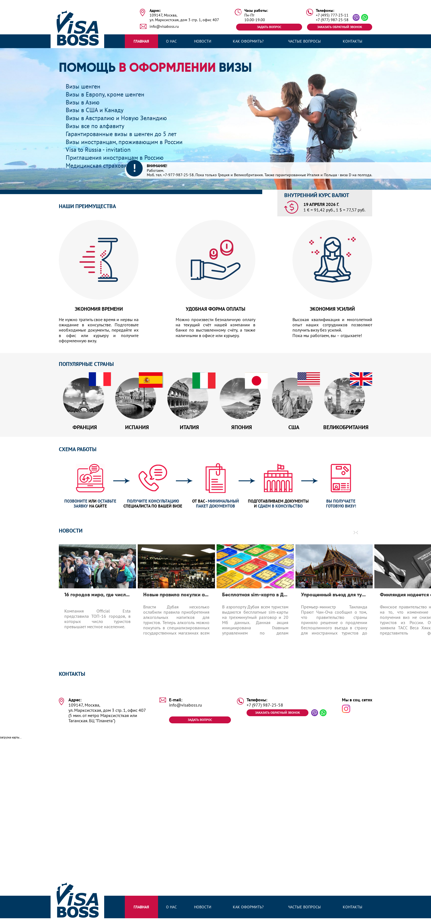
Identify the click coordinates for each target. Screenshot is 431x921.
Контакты (352, 41)
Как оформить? (248, 41)
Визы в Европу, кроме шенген (108, 94)
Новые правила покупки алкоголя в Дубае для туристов (176, 597)
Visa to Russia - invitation (101, 149)
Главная (141, 41)
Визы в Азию (84, 102)
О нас (171, 41)
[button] (357, 535)
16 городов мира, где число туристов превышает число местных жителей (97, 597)
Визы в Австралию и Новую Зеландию (120, 118)
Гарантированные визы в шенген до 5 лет (125, 133)
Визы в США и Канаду (97, 110)
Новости (202, 41)
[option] (97, 603)
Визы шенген (84, 86)
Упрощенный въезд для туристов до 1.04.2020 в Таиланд (334, 597)
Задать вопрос (269, 27)
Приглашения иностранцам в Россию (119, 157)
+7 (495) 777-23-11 (332, 15)
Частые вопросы (304, 41)
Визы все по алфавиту (97, 126)
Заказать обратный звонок (339, 27)
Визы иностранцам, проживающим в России (129, 141)
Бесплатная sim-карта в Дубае (255, 597)
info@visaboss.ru (164, 26)
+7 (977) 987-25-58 (332, 20)
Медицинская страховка (100, 165)
